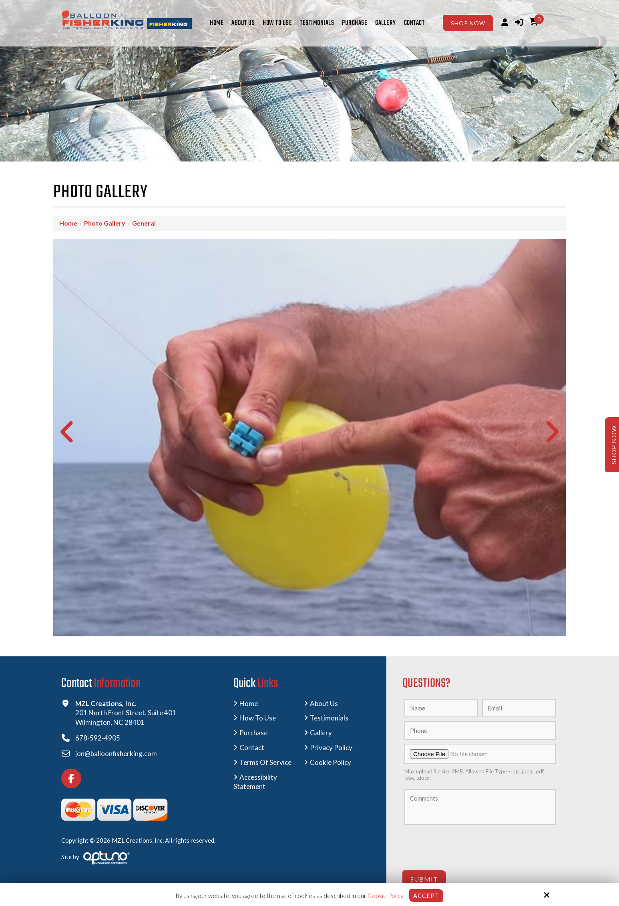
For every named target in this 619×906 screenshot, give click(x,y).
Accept (426, 895)
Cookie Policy (385, 895)
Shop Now (468, 23)
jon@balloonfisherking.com (116, 753)
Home (68, 223)
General (144, 223)
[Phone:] (480, 730)
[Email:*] (519, 708)
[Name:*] (441, 708)
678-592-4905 (97, 738)
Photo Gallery (104, 223)
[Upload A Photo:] (480, 754)
